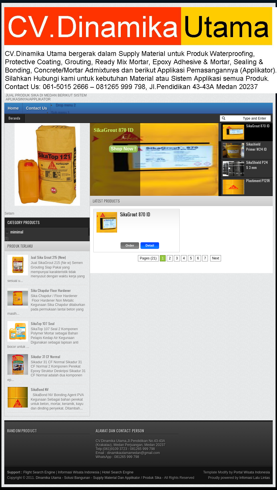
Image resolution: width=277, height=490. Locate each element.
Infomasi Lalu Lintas (254, 478)
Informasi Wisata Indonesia (78, 472)
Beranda (14, 118)
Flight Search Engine (39, 472)
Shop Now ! (123, 148)
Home (13, 108)
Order (130, 245)
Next (215, 258)
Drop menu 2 (65, 105)
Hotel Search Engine (117, 472)
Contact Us (36, 108)
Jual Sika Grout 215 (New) (48, 257)
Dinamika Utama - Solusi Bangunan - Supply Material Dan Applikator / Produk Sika (98, 478)
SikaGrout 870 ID (114, 130)
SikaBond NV (40, 389)
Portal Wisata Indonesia (252, 472)
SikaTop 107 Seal (43, 323)
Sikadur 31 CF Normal (45, 356)
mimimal (16, 232)
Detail (150, 245)
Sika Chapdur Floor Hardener (51, 290)
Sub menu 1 (60, 112)
